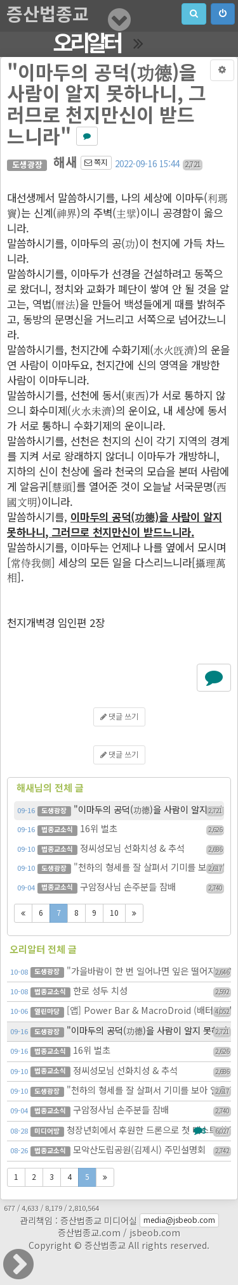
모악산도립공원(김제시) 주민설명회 (120, 1150)
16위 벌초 (120, 829)
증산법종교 (47, 15)
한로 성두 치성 (120, 991)
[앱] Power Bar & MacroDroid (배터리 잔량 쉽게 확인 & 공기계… (120, 1011)
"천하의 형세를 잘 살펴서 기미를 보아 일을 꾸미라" (120, 868)
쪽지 (96, 163)
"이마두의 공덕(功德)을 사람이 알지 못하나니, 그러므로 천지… (120, 810)
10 (114, 913)
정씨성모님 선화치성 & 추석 (120, 849)
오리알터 (87, 44)
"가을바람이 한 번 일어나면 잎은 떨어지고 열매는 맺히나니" (120, 972)
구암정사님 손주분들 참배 (120, 888)
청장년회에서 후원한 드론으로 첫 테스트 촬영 (120, 1131)
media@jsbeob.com (179, 1220)
